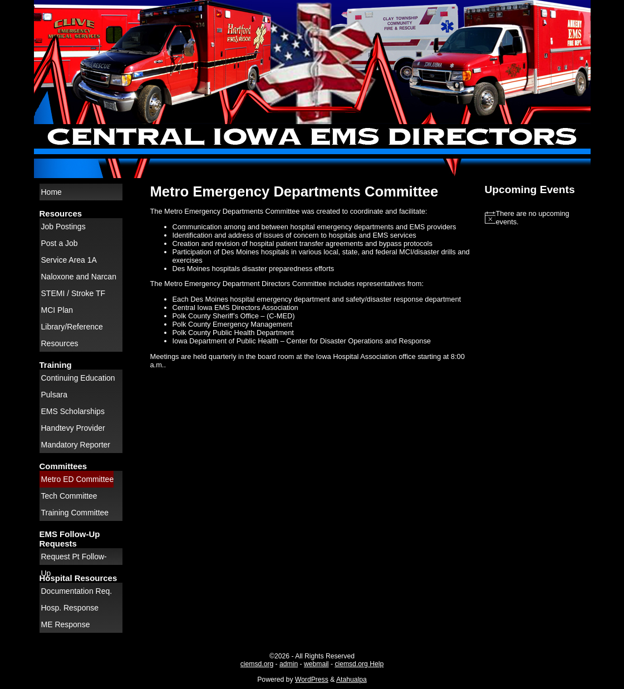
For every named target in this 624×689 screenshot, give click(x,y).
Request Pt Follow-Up (74, 558)
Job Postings (63, 226)
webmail (316, 664)
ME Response (65, 624)
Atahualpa (351, 679)
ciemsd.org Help (359, 664)
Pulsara (54, 394)
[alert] (535, 217)
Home (51, 192)
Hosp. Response (70, 607)
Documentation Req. (76, 591)
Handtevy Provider (73, 428)
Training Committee (75, 512)
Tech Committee (69, 495)
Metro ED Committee (77, 479)
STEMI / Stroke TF (73, 293)
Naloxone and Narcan (78, 276)
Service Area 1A (69, 259)
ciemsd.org (256, 664)
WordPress (311, 679)
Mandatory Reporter (76, 444)
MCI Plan (57, 310)
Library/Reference (72, 326)
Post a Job (59, 243)
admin (288, 664)
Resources (59, 343)
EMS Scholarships (73, 411)
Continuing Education (78, 377)
